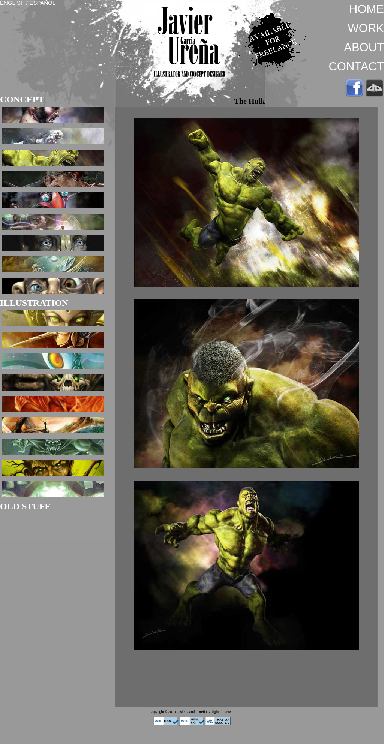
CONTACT (356, 66)
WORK (366, 28)
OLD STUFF (25, 506)
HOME (366, 9)
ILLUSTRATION (34, 303)
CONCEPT (22, 99)
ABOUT (364, 47)
